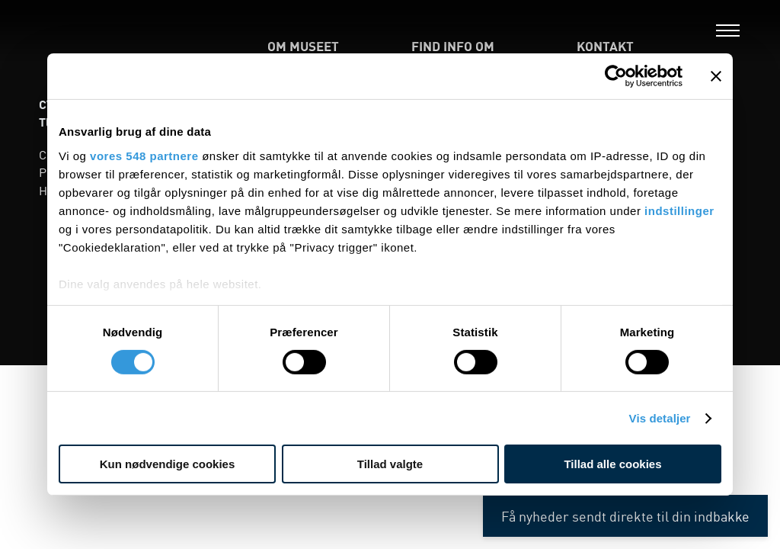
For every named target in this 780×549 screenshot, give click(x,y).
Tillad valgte (390, 464)
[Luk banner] (716, 76)
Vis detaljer (660, 418)
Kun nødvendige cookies (167, 464)
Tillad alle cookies (612, 464)
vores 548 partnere (144, 155)
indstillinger (679, 210)
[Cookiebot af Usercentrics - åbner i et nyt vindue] (615, 76)
